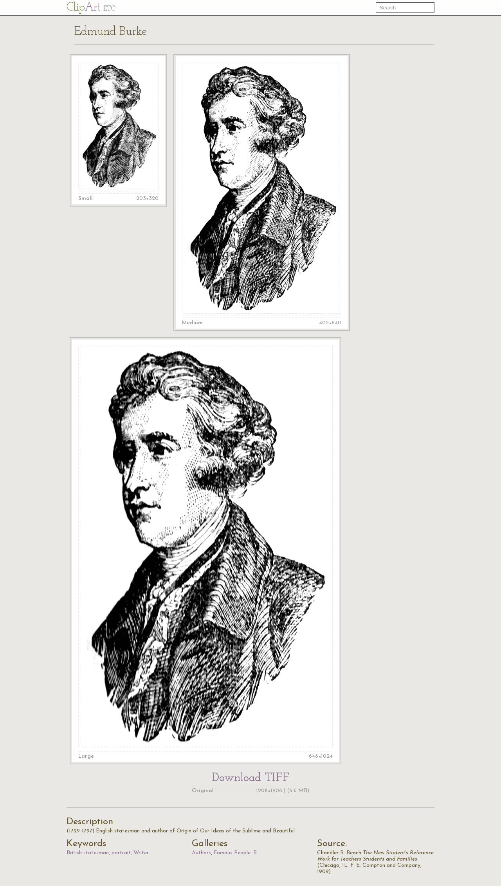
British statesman (88, 853)
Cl (91, 8)
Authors (201, 853)
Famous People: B (235, 853)
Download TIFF (250, 779)
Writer (141, 853)
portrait (121, 853)
